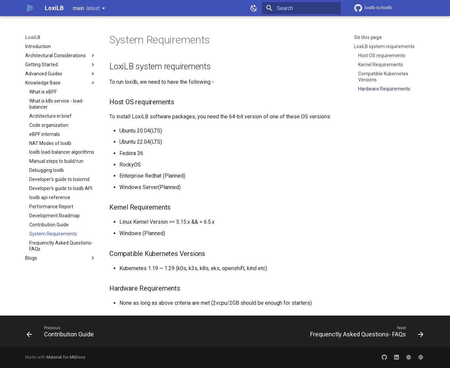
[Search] (301, 8)
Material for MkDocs (65, 357)
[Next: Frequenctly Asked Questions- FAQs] (365, 333)
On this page (368, 37)
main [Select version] (86, 8)
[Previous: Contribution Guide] (62, 333)
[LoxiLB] (30, 8)
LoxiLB (32, 37)
